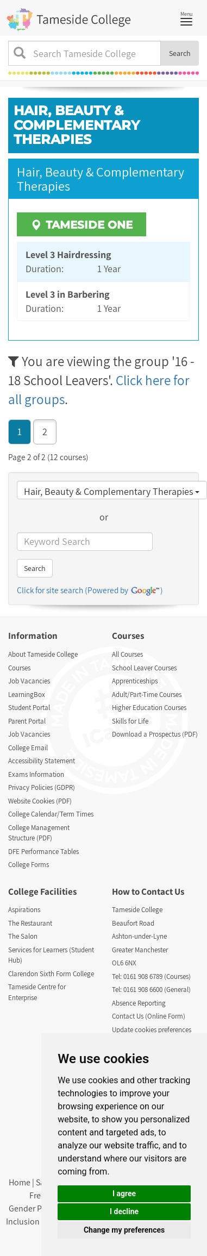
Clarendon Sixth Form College (51, 973)
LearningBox (26, 694)
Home (19, 1182)
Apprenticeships (135, 681)
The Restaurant (30, 923)
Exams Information (36, 774)
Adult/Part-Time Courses (146, 694)
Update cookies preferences (151, 1029)
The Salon (22, 936)
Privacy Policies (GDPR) (41, 787)
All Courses (127, 654)
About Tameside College (43, 654)
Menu (189, 18)
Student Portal (29, 707)
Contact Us (162, 891)
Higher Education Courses (149, 707)
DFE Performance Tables (43, 851)
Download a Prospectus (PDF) (155, 734)
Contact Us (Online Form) (148, 1016)
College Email (28, 747)
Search (180, 53)
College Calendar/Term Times (50, 814)
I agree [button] (124, 1193)
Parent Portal (27, 721)
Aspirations (24, 909)
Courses (19, 668)
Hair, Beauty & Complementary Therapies (111, 491)
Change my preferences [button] (124, 1230)
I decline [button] (124, 1211)
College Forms (28, 864)
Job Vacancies (29, 681)
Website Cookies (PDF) (40, 801)
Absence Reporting (139, 1003)
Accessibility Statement (41, 760)
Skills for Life (130, 721)
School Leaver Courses (144, 668)
